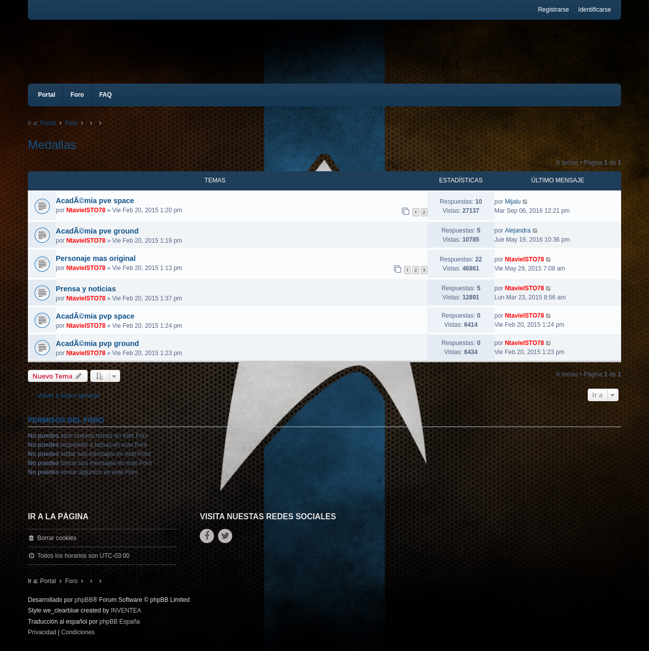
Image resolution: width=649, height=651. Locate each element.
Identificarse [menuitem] (594, 9)
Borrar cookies (56, 538)
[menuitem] (42, 632)
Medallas (52, 144)
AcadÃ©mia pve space (95, 201)
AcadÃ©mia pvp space (95, 316)
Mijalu (513, 201)
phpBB (84, 599)
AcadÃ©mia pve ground (97, 231)
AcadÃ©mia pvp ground (97, 343)
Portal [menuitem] (46, 94)
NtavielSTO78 (85, 210)
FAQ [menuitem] (105, 94)
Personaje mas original (96, 258)
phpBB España (119, 621)
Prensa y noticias (86, 289)
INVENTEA (126, 610)
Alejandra (518, 230)
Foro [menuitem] (77, 94)
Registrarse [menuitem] (553, 9)
